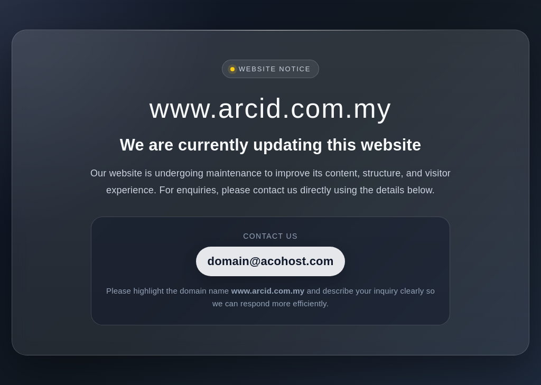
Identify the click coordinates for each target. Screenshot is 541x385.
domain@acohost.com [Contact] (271, 261)
